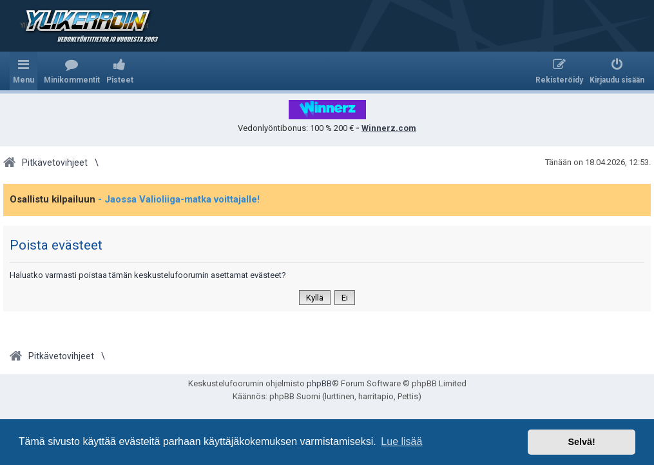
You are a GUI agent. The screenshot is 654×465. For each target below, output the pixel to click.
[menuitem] (72, 71)
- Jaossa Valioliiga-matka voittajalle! (179, 199)
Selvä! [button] (581, 442)
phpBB (319, 383)
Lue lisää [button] (401, 441)
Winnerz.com (388, 128)
